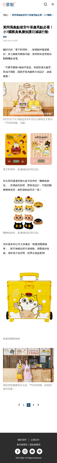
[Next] (38, 404)
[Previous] (19, 404)
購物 (5, 37)
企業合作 (35, 440)
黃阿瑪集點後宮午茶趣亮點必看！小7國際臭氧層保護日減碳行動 (33, 15)
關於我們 (22, 440)
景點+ (6, 15)
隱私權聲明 (35, 444)
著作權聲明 (22, 444)
